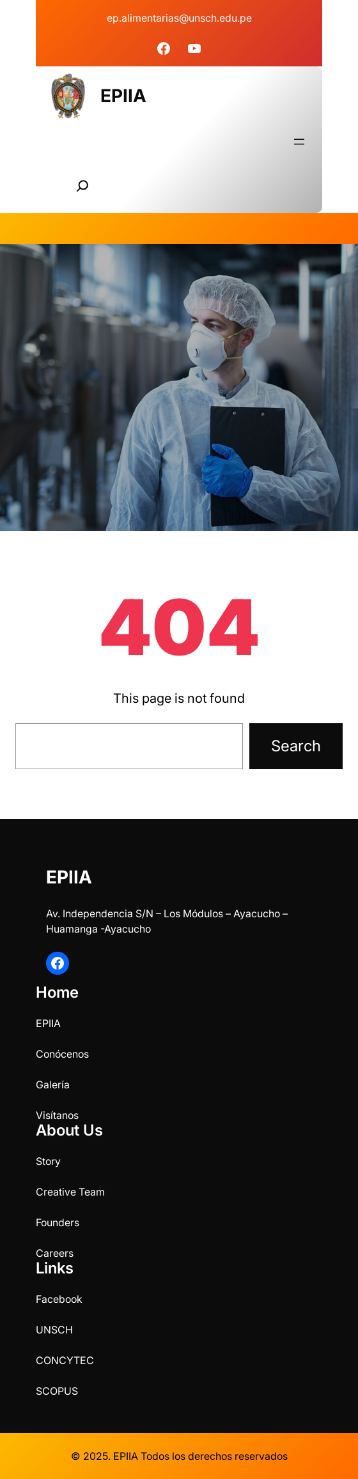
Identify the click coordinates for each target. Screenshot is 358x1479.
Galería (53, 1084)
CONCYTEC (65, 1360)
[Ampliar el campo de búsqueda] (82, 186)
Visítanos (57, 1115)
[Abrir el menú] (299, 141)
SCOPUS (57, 1391)
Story (48, 1161)
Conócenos (62, 1053)
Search (296, 746)
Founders (57, 1222)
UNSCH (54, 1329)
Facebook (59, 1299)
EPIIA (123, 96)
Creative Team (70, 1191)
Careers (55, 1253)
